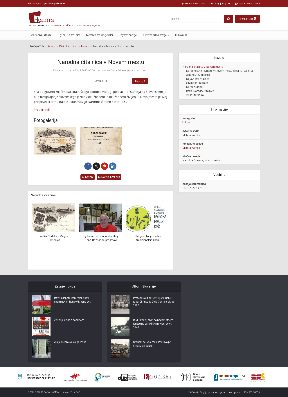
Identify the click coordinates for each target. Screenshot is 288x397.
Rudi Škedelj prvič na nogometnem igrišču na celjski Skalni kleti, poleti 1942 (153, 324)
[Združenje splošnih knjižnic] (258, 377)
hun (229, 3)
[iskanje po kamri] (196, 19)
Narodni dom (194, 87)
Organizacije (127, 35)
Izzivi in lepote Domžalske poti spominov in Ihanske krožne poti (72, 300)
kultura (186, 122)
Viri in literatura (195, 95)
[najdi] (228, 19)
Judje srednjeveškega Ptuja (70, 342)
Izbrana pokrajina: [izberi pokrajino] (46, 3)
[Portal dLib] (127, 377)
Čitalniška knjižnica (197, 83)
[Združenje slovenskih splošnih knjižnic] (158, 377)
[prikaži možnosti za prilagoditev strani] (193, 3)
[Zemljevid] (247, 19)
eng (217, 3)
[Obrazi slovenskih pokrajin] (193, 377)
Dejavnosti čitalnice (197, 79)
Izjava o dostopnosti (230, 392)
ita (223, 3)
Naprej (139, 81)
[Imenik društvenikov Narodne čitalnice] (101, 141)
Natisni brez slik (109, 177)
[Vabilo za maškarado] (55, 141)
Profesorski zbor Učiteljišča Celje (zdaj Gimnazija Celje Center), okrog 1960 (153, 302)
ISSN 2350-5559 (251, 392)
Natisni (87, 177)
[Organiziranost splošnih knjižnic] (75, 377)
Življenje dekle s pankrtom (69, 320)
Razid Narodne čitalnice (200, 91)
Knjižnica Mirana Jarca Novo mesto (128, 70)
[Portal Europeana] (102, 377)
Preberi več (42, 109)
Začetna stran (41, 35)
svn (211, 3)
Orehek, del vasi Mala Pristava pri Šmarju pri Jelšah (152, 344)
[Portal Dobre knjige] (229, 377)
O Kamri (181, 35)
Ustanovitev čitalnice (198, 74)
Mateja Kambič (191, 147)
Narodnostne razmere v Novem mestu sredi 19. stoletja (219, 70)
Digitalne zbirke (68, 35)
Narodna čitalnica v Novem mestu (202, 66)
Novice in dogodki (99, 35)
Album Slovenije (154, 35)
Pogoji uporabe (208, 392)
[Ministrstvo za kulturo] (36, 377)
